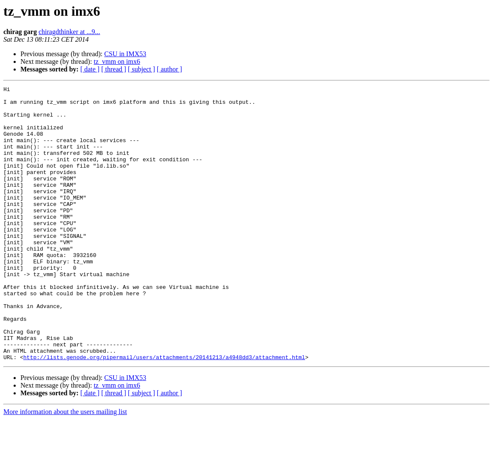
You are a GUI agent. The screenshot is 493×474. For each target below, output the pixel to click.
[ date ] (89, 69)
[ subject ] (141, 69)
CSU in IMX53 (125, 53)
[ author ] (169, 69)
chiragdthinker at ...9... (69, 31)
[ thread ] (113, 69)
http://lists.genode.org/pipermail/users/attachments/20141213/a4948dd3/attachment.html (164, 412)
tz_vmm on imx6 (117, 61)
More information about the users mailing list (65, 466)
